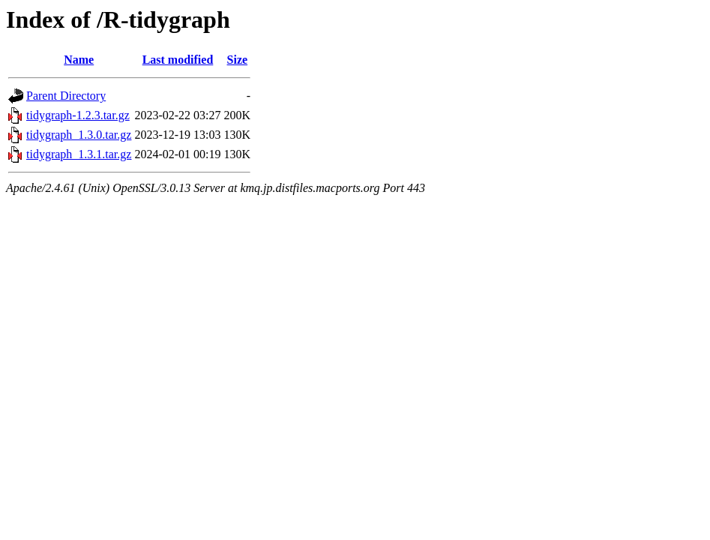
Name (79, 59)
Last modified (178, 59)
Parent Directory (66, 95)
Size (237, 59)
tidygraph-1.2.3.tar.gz (78, 115)
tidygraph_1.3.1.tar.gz (78, 154)
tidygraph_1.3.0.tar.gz (78, 134)
